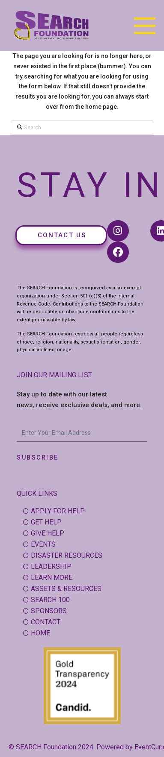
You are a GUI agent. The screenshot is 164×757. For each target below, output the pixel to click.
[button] (144, 26)
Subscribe (38, 457)
